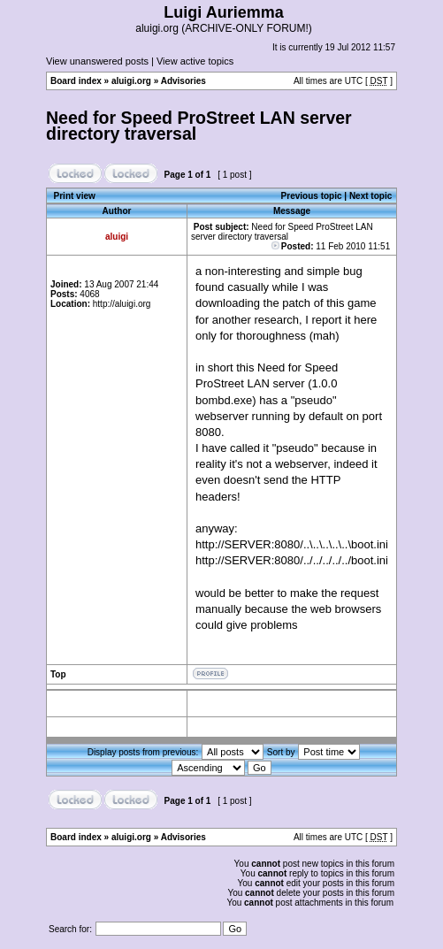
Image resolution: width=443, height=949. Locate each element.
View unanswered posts (97, 61)
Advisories (183, 81)
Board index (76, 81)
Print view (74, 196)
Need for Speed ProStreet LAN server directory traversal (199, 125)
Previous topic (311, 196)
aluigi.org (131, 81)
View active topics (195, 61)
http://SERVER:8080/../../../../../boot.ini (291, 560)
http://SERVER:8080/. (251, 544)
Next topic (370, 196)
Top (58, 674)
